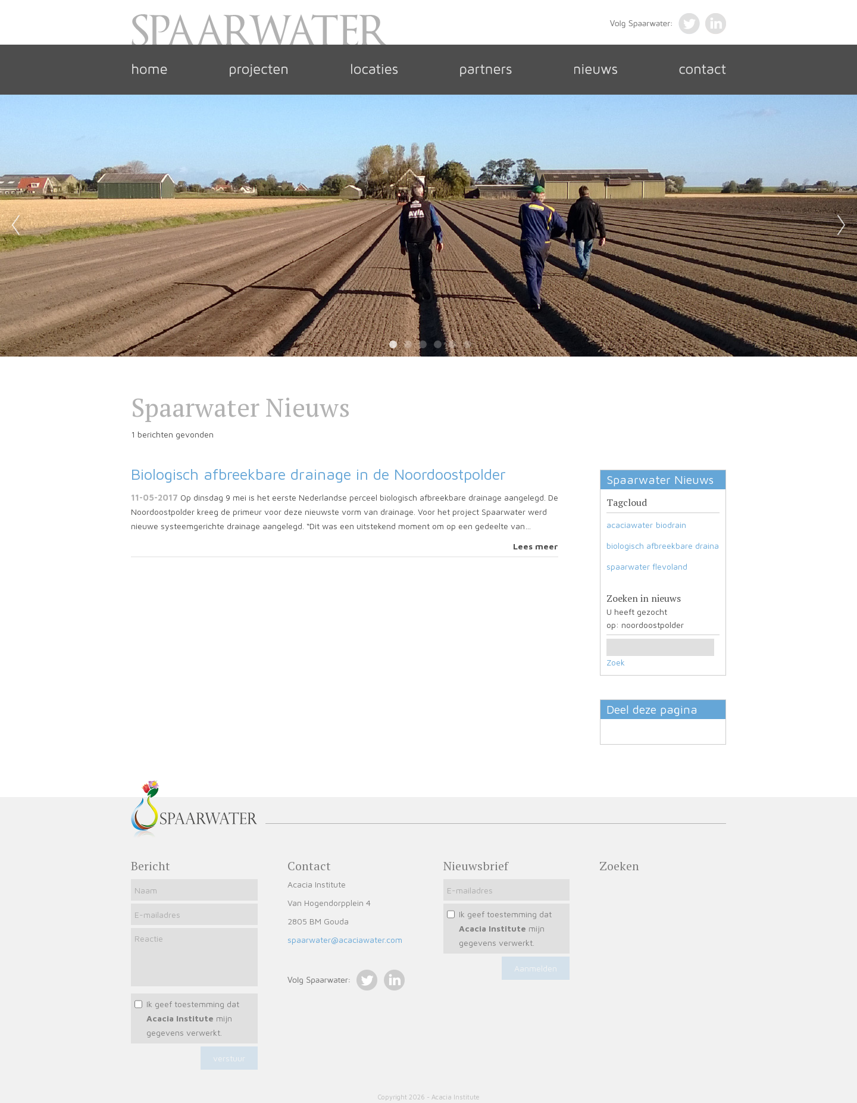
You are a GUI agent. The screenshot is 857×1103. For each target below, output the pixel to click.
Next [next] (841, 225)
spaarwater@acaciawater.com (344, 940)
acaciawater (629, 525)
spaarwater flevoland (646, 566)
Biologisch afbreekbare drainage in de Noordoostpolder (318, 474)
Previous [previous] (15, 225)
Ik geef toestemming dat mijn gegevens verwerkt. (192, 1018)
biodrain (671, 525)
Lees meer (535, 546)
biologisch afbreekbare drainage (667, 545)
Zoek (615, 662)
